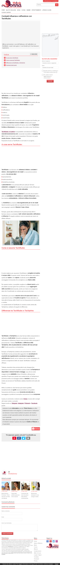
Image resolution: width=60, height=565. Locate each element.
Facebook (34, 403)
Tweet (24, 438)
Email (3, 517)
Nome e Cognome (50, 62)
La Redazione (47, 1)
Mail (28, 438)
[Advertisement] (21, 32)
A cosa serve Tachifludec (12, 57)
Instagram (21, 403)
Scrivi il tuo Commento (6, 523)
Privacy (35, 561)
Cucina (23, 10)
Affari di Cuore (46, 10)
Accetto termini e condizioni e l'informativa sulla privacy (51, 71)
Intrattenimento (36, 10)
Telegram (14, 403)
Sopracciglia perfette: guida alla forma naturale (15, 495)
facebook (19, 438)
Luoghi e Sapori (6, 12)
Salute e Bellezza (11, 10)
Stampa (37, 429)
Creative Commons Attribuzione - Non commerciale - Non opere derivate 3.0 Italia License (17, 552)
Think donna (12, 4)
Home (3, 10)
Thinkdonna (12, 474)
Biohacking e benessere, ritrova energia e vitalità (35, 495)
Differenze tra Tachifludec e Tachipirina (15, 62)
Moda (18, 10)
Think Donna (53, 546)
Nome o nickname (6, 511)
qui (33, 564)
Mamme (28, 10)
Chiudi (56, 564)
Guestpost (36, 559)
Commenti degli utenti (11, 65)
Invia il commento (7, 533)
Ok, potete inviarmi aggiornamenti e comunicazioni (48, 76)
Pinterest (27, 403)
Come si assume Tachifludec (13, 60)
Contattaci (55, 1)
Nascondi (34, 54)
